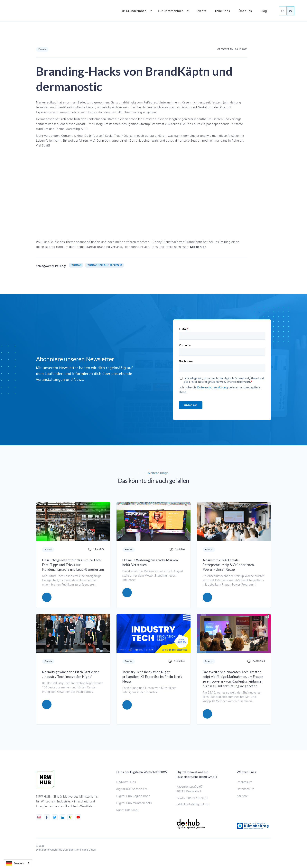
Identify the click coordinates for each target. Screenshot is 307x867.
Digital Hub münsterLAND (134, 803)
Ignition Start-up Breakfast (104, 265)
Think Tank (222, 11)
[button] (134, 10)
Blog (263, 11)
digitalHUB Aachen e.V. (132, 789)
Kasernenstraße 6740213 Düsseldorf (190, 788)
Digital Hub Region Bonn (133, 796)
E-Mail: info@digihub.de (193, 804)
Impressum (244, 782)
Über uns (245, 11)
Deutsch (15, 863)
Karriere (242, 796)
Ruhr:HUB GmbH (128, 810)
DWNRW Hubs (126, 782)
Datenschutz (245, 789)
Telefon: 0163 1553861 (192, 798)
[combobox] (18, 863)
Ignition (76, 265)
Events (201, 11)
